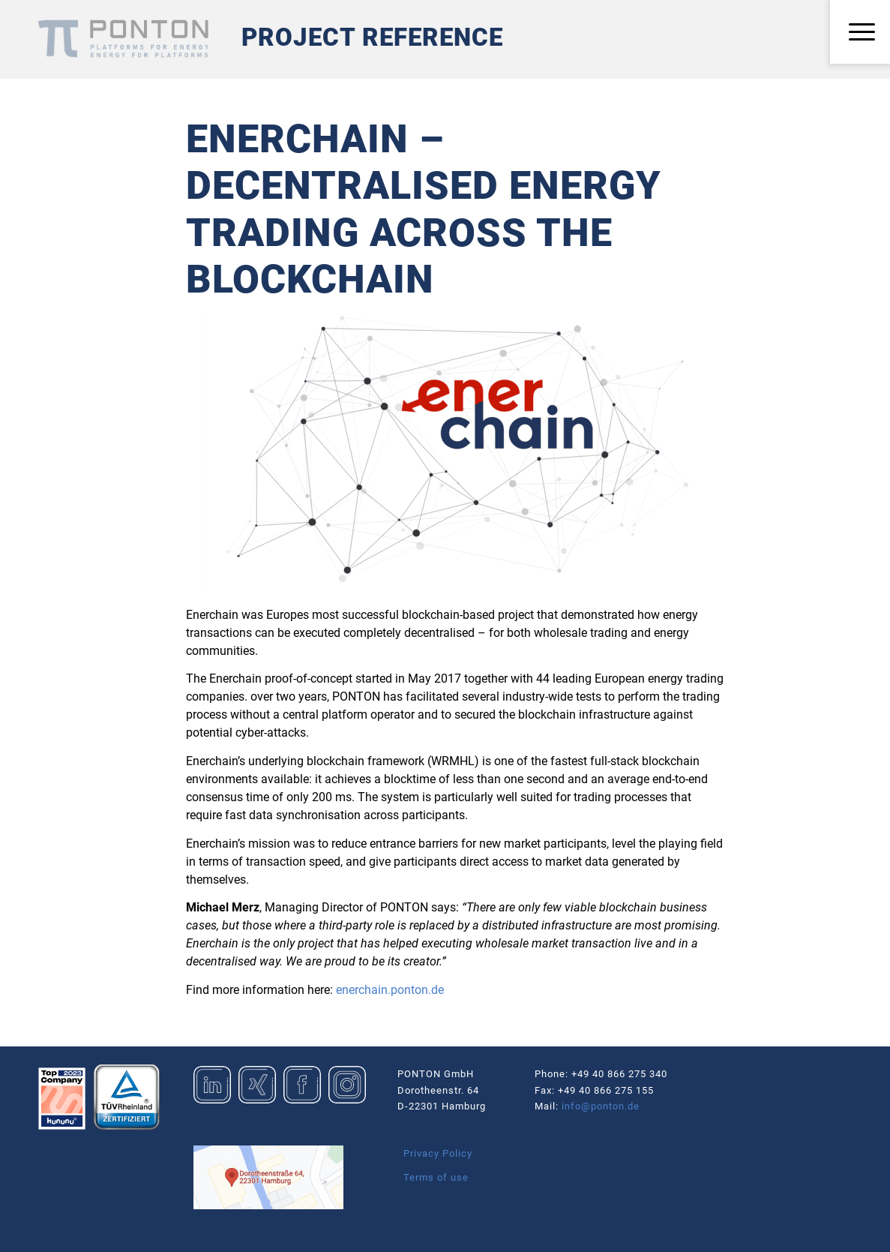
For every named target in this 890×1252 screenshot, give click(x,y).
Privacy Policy (437, 1153)
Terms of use (436, 1177)
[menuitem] (860, 32)
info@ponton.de (601, 1106)
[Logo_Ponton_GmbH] (122, 39)
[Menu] (860, 32)
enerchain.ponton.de (390, 990)
